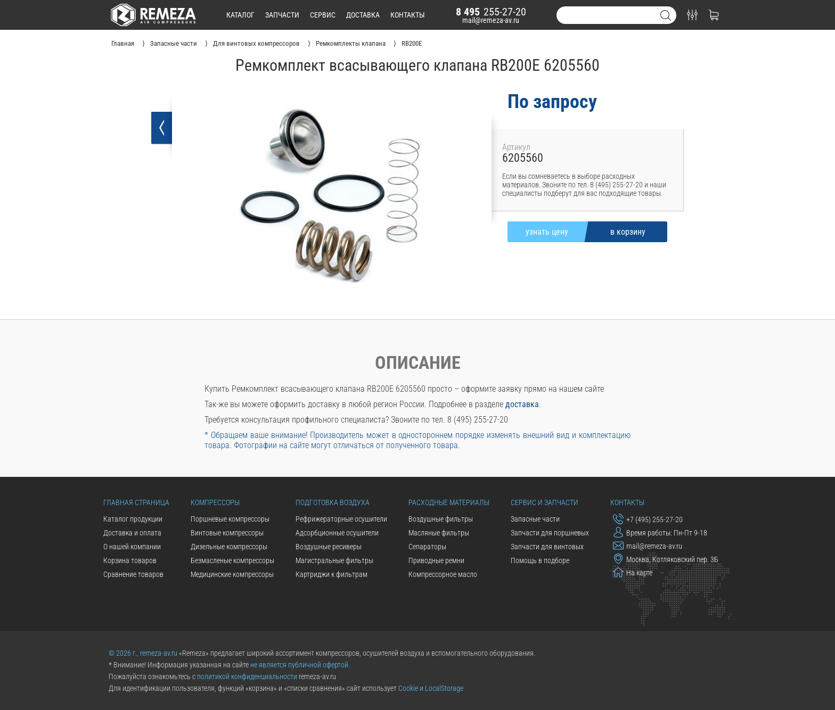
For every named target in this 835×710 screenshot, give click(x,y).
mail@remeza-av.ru (490, 20)
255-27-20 (491, 11)
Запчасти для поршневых (550, 533)
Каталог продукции (132, 519)
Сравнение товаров (133, 574)
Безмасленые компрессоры (232, 560)
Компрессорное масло (442, 574)
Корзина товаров (130, 560)
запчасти (282, 15)
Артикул (516, 147)
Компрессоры (215, 502)
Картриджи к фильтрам (331, 574)
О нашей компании (132, 546)
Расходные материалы (448, 502)
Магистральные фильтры (334, 560)
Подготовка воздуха (333, 502)
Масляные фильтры (438, 533)
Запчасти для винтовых (547, 546)
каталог (240, 15)
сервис (322, 15)
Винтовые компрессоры (227, 533)
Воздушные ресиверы (329, 546)
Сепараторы (427, 546)
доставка (363, 15)
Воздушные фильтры (440, 519)
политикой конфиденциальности (247, 676)
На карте (632, 572)
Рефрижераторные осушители (341, 519)
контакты (407, 15)
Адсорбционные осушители (337, 533)
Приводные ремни (436, 560)
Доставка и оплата (132, 533)
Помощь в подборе (540, 560)
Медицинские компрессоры (232, 574)
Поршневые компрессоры (230, 519)
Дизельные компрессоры (229, 546)
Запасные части (535, 519)
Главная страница (136, 502)
